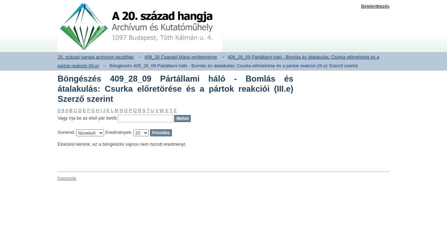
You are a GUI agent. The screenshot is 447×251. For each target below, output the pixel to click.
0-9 (61, 110)
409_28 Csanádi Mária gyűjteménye (181, 57)
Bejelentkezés (375, 6)
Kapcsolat (67, 178)
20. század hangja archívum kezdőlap (96, 57)
